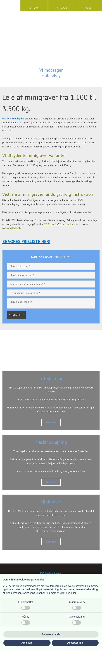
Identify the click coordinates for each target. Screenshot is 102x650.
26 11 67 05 (51, 224)
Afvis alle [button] (27, 642)
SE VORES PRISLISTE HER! (26, 241)
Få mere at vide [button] (51, 634)
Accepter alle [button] (75, 642)
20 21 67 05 (66, 224)
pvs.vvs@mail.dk (11, 228)
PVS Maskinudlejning (13, 118)
